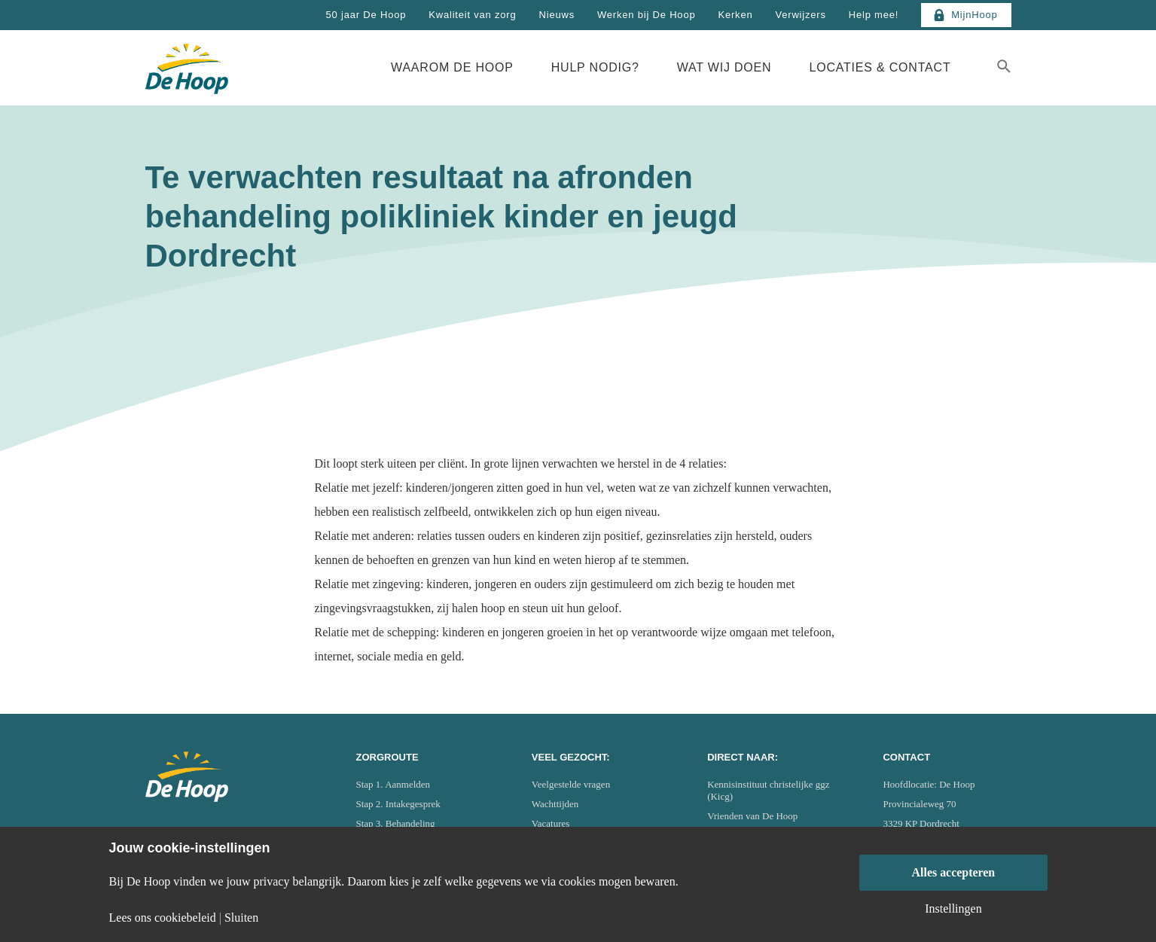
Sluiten (241, 918)
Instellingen (953, 909)
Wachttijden (555, 803)
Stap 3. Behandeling (395, 823)
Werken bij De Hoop (646, 14)
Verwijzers (800, 14)
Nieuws (557, 14)
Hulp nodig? (595, 67)
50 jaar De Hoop (366, 14)
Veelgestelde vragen (571, 784)
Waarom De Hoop (452, 67)
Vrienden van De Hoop (752, 816)
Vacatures (551, 823)
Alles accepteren (953, 872)
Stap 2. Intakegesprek (398, 803)
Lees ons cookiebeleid (162, 918)
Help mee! (873, 14)
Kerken (735, 14)
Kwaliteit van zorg (472, 14)
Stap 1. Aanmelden (393, 784)
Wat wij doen (724, 67)
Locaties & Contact (879, 67)
